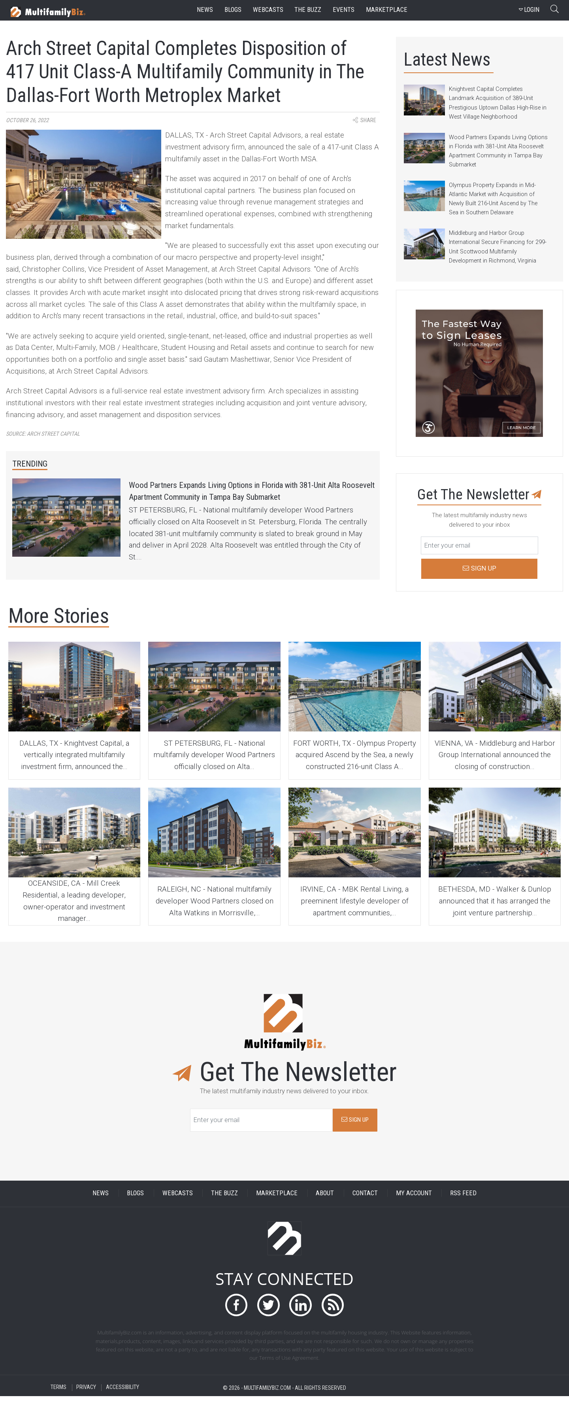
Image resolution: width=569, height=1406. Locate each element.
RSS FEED (463, 1203)
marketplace (386, 9)
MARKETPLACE (277, 1203)
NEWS (100, 1203)
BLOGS (135, 1203)
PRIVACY (86, 1397)
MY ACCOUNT (414, 1203)
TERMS (58, 1397)
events (343, 9)
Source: (43, 434)
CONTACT (365, 1203)
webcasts (268, 9)
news (205, 9)
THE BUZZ (224, 1203)
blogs (232, 9)
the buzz (307, 9)
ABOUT (325, 1203)
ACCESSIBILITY (122, 1397)
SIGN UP (355, 1130)
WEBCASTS (177, 1203)
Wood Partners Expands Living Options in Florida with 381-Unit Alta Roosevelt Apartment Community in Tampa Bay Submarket (251, 500)
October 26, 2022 (27, 120)
